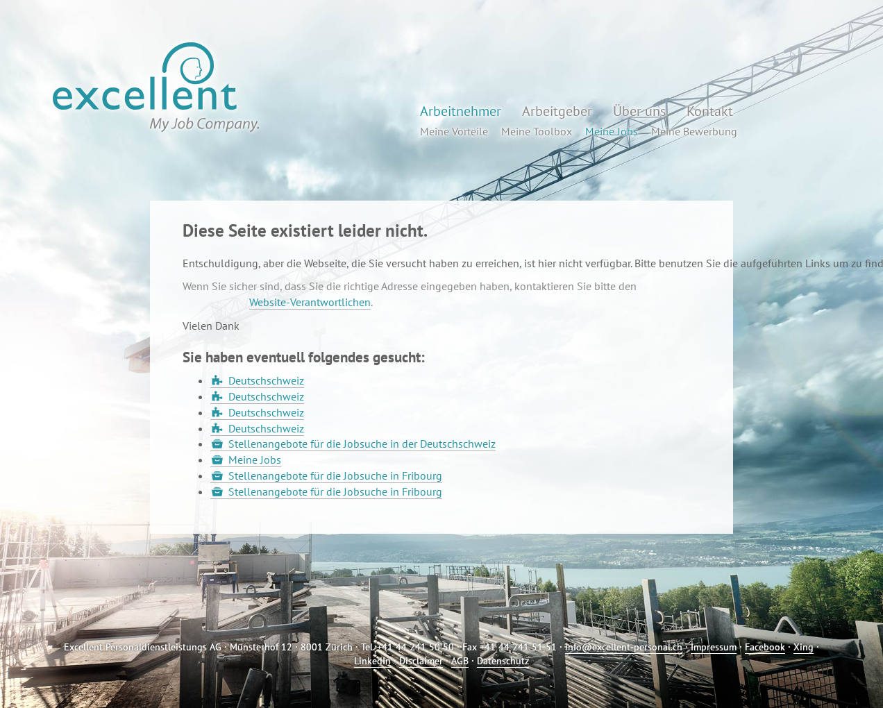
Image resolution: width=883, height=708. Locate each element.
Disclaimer (421, 661)
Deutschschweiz (266, 380)
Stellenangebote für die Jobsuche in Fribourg (335, 475)
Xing (803, 647)
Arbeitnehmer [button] (460, 111)
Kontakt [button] (710, 111)
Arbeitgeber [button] (557, 111)
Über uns (639, 111)
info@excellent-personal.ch (623, 647)
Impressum (714, 647)
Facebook (765, 647)
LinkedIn (372, 661)
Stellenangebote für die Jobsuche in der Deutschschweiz (362, 443)
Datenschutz (503, 661)
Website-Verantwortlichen (310, 302)
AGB (460, 661)
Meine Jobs (254, 459)
